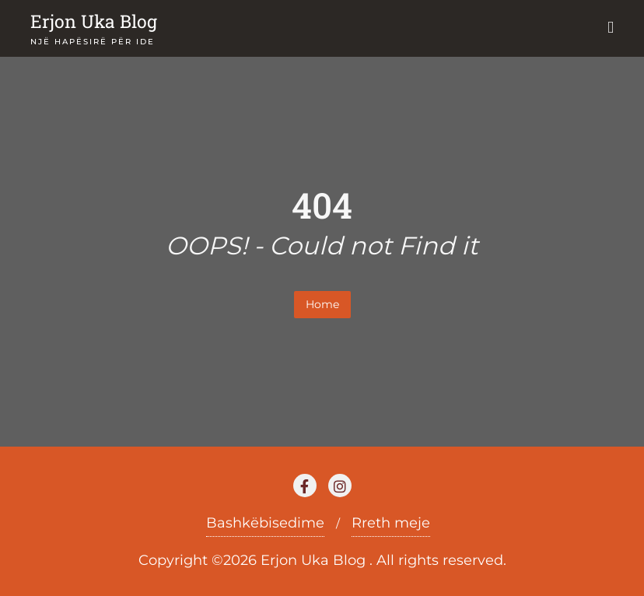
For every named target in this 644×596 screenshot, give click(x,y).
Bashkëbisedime (265, 522)
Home (322, 304)
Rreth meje (391, 522)
